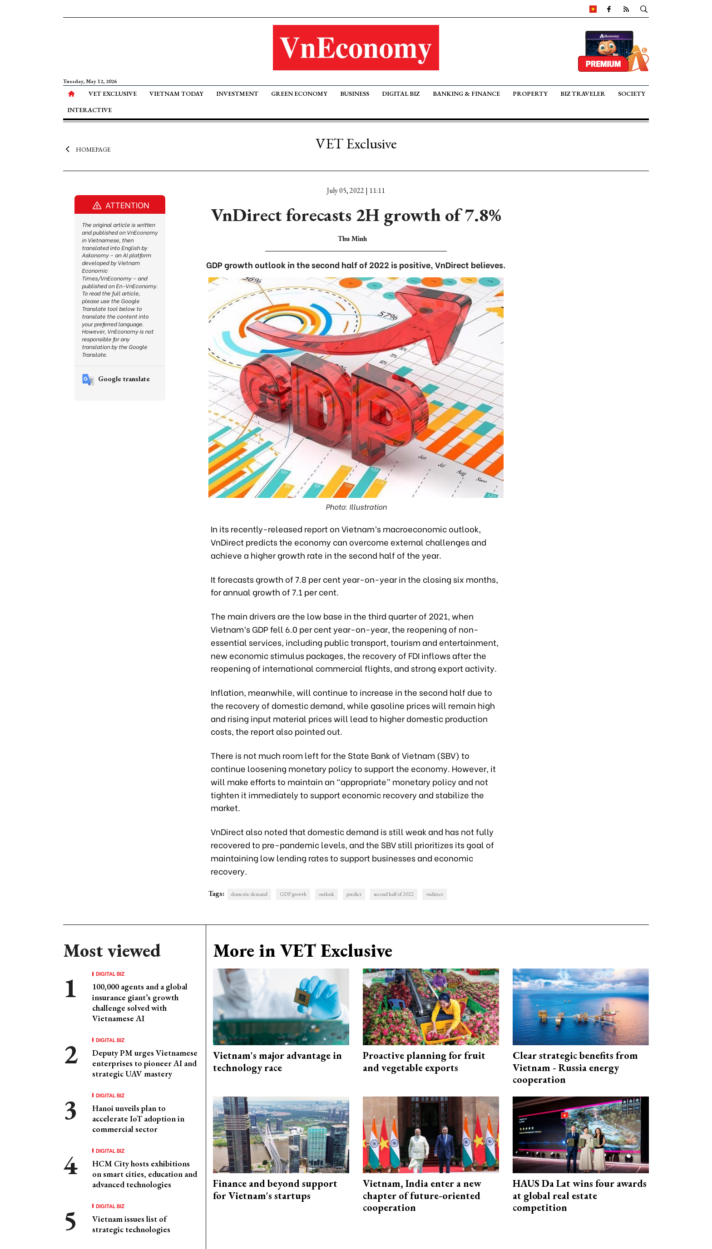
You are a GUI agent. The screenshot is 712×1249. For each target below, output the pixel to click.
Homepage (87, 149)
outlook (326, 894)
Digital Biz (401, 93)
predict (353, 894)
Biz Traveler (582, 93)
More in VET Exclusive (302, 950)
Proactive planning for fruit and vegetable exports (424, 1061)
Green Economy (299, 93)
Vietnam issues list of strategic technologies (131, 1224)
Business (354, 93)
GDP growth (293, 894)
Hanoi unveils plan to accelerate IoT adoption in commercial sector (138, 1119)
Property (530, 93)
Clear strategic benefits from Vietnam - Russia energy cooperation (575, 1067)
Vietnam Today (176, 93)
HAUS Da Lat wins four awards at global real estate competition (580, 1195)
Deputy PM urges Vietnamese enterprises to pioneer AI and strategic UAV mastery (145, 1063)
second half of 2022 (394, 894)
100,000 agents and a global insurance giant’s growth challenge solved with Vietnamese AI (140, 1002)
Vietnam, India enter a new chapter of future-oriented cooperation (422, 1195)
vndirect (434, 894)
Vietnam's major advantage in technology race (277, 1061)
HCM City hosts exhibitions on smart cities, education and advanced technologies (144, 1174)
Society (631, 93)
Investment (237, 93)
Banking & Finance (466, 93)
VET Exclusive (113, 93)
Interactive (89, 110)
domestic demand (249, 894)
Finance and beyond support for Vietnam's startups (275, 1189)
